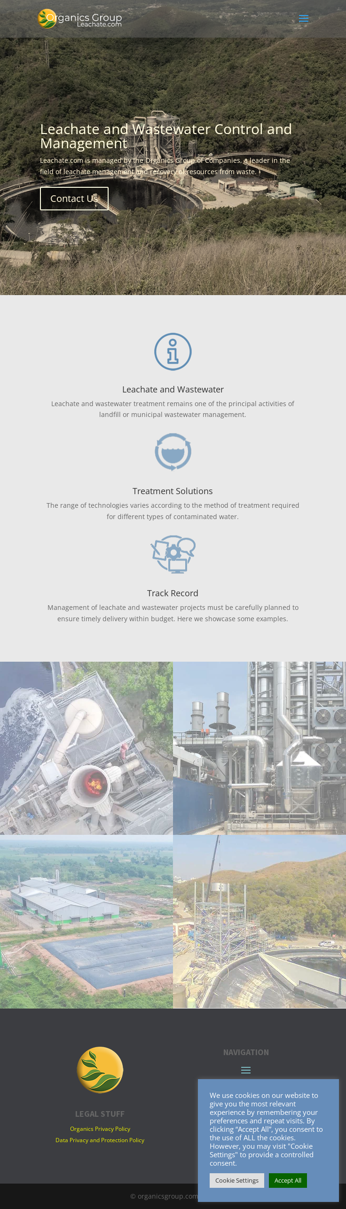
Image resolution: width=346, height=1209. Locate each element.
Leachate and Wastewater (173, 389)
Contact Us (74, 198)
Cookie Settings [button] (237, 1180)
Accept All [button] (288, 1180)
